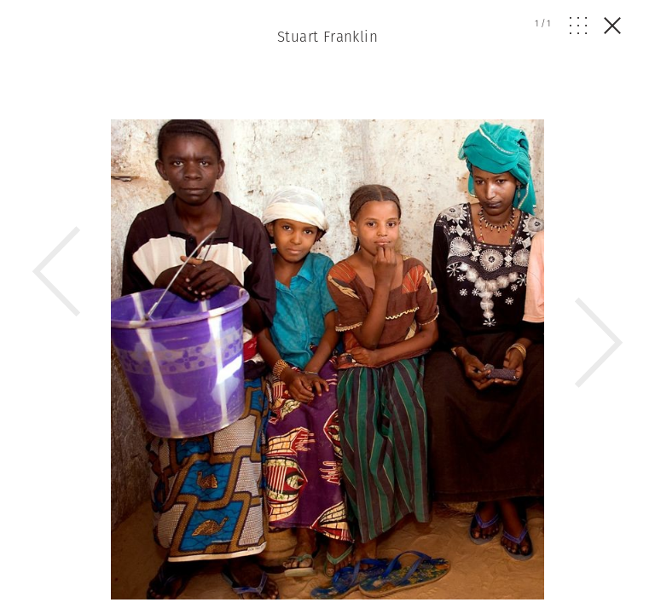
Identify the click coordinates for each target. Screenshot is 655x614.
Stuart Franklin (327, 36)
